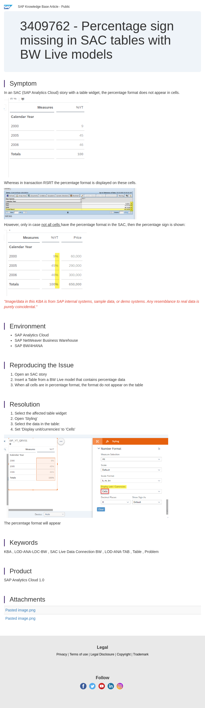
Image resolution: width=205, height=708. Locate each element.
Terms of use (79, 654)
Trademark (141, 654)
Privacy (62, 654)
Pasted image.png (20, 610)
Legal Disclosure (102, 654)
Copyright (124, 654)
